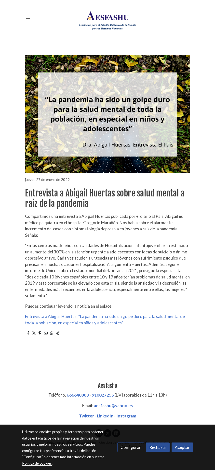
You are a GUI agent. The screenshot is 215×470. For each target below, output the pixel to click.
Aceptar (182, 447)
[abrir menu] (28, 19)
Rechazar (157, 447)
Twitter (86, 415)
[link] (107, 19)
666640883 (78, 395)
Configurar (131, 447)
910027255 (103, 395)
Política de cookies (37, 463)
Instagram (126, 415)
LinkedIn (105, 415)
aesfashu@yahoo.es (113, 405)
